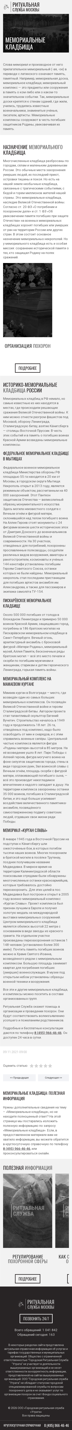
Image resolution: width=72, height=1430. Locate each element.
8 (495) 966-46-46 (48, 1033)
